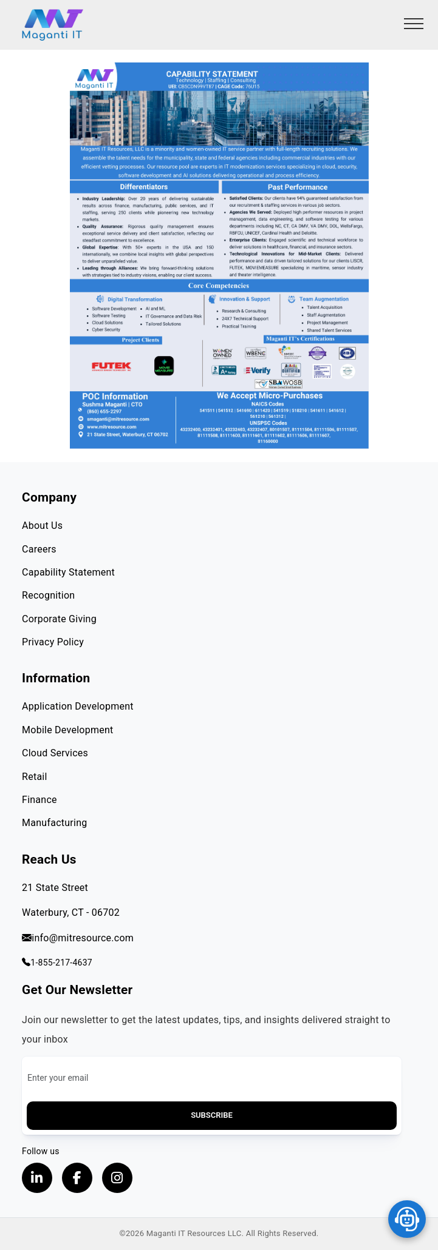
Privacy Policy (53, 642)
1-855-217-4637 (57, 962)
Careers (39, 549)
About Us (42, 525)
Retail (34, 776)
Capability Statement (68, 572)
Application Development (78, 706)
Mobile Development (67, 730)
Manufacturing (54, 822)
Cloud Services (55, 753)
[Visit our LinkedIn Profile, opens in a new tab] (37, 1178)
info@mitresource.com (78, 938)
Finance (39, 799)
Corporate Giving (59, 619)
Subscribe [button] (212, 1115)
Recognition (48, 595)
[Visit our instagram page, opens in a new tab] (117, 1178)
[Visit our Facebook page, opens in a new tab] (77, 1178)
